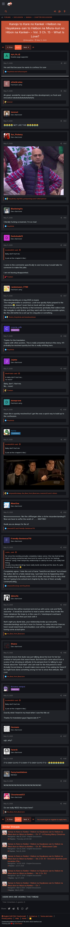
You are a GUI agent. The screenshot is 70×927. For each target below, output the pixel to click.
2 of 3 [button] (18, 47)
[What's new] (64, 11)
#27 (65, 296)
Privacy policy (7, 918)
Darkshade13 (17, 236)
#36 (64, 695)
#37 (64, 736)
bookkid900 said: (11, 250)
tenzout (14, 112)
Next (27, 47)
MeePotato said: (11, 373)
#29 (65, 369)
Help (17, 918)
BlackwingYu (17, 209)
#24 (65, 143)
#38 (64, 759)
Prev (10, 47)
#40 (64, 804)
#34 (64, 605)
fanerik (14, 750)
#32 (65, 512)
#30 (64, 409)
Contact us (33, 916)
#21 (65, 63)
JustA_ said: (9, 552)
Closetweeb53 (18, 794)
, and (22, 317)
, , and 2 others (33, 493)
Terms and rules (46, 916)
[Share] (61, 63)
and (17, 72)
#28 (65, 336)
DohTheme (18, 923)
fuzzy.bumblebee (19, 772)
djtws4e (14, 596)
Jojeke (14, 360)
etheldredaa (16, 82)
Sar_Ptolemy (17, 134)
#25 (65, 218)
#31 (65, 439)
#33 (64, 547)
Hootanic (15, 727)
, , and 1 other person (27, 199)
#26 (65, 245)
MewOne (15, 503)
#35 (65, 653)
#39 (64, 781)
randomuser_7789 (19, 287)
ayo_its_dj (15, 54)
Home (24, 918)
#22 (65, 91)
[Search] (5, 11)
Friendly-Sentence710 (21, 538)
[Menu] (3, 4)
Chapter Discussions (34, 836)
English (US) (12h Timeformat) (14, 916)
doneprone (16, 400)
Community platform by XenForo (22, 921)
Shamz (14, 644)
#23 (65, 121)
